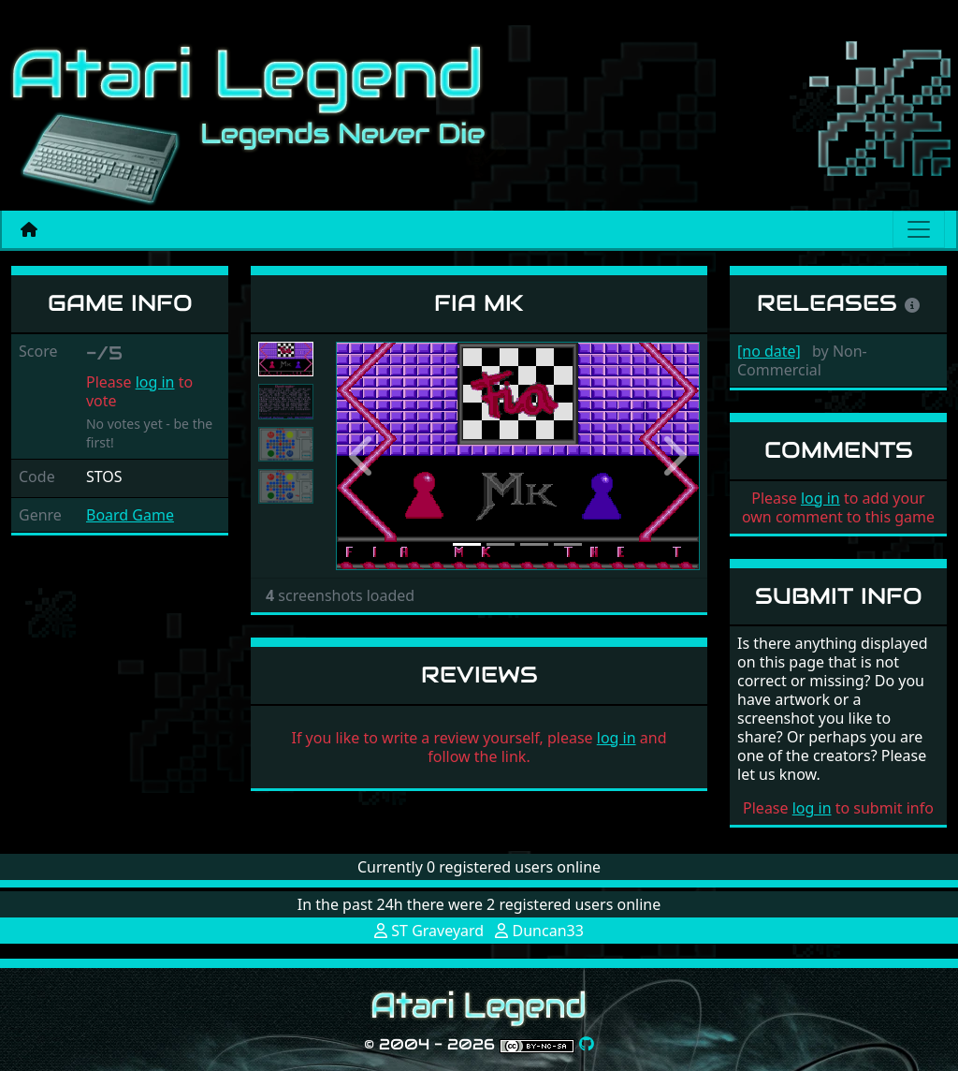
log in (155, 382)
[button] (363, 456)
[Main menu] (919, 229)
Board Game (130, 515)
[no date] (769, 351)
